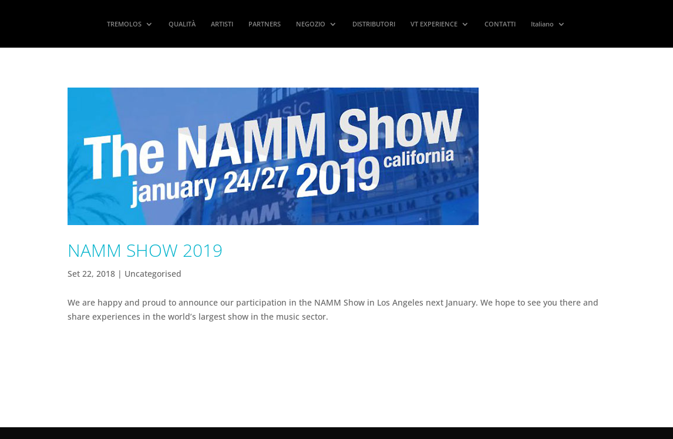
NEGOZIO (310, 24)
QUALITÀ (182, 24)
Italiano (542, 24)
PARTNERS (264, 24)
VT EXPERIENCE (433, 24)
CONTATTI (500, 24)
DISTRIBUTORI (373, 24)
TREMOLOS (124, 24)
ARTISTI (222, 24)
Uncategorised (152, 273)
